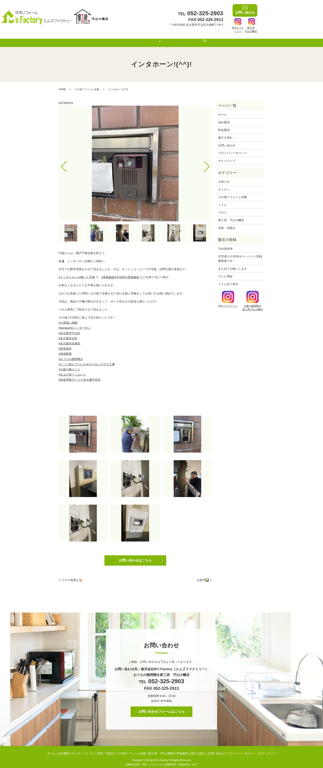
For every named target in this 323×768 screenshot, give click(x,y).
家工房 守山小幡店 (231, 216)
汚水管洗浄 (225, 244)
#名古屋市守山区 (69, 329)
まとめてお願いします (232, 264)
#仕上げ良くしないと (72, 370)
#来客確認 (108, 273)
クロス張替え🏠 (72, 576)
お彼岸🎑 (203, 576)
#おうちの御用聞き (71, 355)
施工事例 (153, 38)
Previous (60, 161)
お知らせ (224, 177)
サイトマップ (226, 157)
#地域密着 (65, 349)
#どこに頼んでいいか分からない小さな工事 (87, 360)
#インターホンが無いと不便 (77, 273)
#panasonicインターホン (75, 324)
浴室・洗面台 (226, 224)
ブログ (222, 208)
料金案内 (174, 38)
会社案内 (134, 38)
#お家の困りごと (69, 365)
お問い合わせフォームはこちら (161, 707)
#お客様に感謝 (68, 318)
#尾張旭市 (65, 344)
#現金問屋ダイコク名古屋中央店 (80, 375)
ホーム (116, 38)
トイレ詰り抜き (228, 280)
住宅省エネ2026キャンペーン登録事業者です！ (240, 255)
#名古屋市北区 (68, 334)
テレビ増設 (225, 272)
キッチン (224, 185)
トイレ (222, 201)
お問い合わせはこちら (135, 556)
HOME (62, 85)
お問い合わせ (226, 141)
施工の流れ (195, 38)
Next (210, 161)
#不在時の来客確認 (126, 273)
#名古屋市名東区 (69, 339)
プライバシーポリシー (232, 149)
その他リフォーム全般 (87, 85)
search (210, 39)
